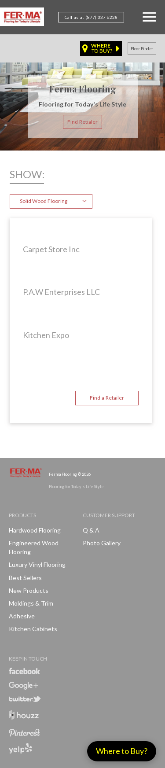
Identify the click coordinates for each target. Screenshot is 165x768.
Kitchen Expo (46, 335)
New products (28, 590)
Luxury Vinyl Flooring (37, 564)
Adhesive (22, 616)
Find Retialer (82, 121)
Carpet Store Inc (51, 249)
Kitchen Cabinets (33, 628)
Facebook (24, 671)
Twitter (25, 699)
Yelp (20, 748)
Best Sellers (25, 577)
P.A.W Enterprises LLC (61, 292)
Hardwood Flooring (35, 530)
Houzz (24, 716)
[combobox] (51, 201)
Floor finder (142, 48)
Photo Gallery (102, 543)
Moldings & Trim (31, 603)
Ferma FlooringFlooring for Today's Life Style (22, 18)
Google (23, 686)
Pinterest (24, 733)
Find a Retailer (107, 397)
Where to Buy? (121, 751)
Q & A (91, 530)
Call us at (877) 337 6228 (91, 17)
